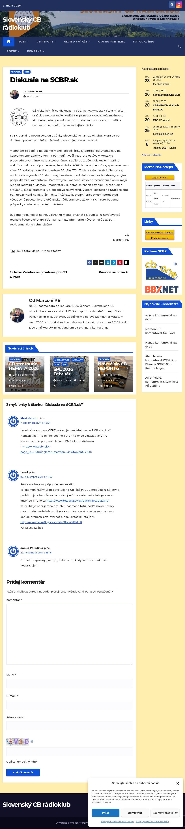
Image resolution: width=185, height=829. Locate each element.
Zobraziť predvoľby (165, 813)
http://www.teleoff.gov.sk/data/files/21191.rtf (51, 522)
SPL (64, 364)
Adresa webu (15, 717)
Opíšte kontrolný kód (21, 761)
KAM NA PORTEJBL (111, 41)
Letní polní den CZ (163, 134)
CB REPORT (45, 41)
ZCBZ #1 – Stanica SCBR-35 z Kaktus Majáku (161, 364)
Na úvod (169, 333)
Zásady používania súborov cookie (117, 822)
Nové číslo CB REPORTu (112, 366)
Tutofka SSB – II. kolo (164, 147)
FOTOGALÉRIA (143, 41)
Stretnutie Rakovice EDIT (166, 94)
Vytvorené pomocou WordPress (74, 822)
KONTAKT (34, 51)
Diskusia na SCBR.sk (44, 80)
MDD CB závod (161, 120)
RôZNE (12, 51)
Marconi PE (35, 91)
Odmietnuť (135, 813)
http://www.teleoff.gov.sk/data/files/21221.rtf (78, 500)
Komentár (14, 600)
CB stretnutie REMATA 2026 (23, 366)
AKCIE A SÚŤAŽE (76, 41)
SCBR (22, 41)
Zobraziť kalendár (151, 155)
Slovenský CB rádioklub (21, 380)
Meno (11, 674)
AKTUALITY (16, 72)
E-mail (12, 696)
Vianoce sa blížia (114, 272)
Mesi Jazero (28, 418)
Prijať (105, 813)
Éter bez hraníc (161, 84)
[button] (178, 783)
